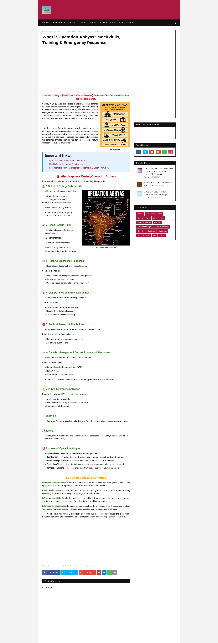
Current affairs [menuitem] (107, 22)
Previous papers (162, 227)
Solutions (151, 231)
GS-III (63, 566)
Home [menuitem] (45, 22)
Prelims (70, 566)
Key (162, 218)
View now (66, 164)
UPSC (162, 235)
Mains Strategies (144, 222)
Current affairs (54, 566)
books (140, 214)
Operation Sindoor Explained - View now (67, 160)
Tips (154, 235)
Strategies (163, 231)
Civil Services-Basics (154, 214)
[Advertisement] (86, 71)
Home (44, 31)
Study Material (54, 31)
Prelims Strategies (145, 227)
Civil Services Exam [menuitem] (63, 22)
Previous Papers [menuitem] (87, 22)
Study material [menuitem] (127, 22)
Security (78, 566)
